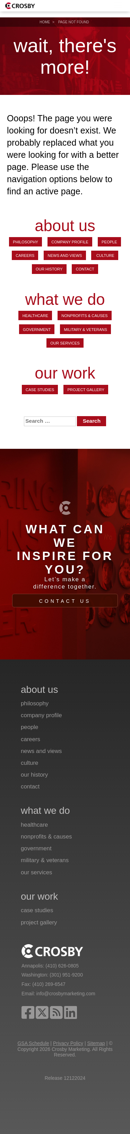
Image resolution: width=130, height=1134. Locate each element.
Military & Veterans (85, 329)
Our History (49, 269)
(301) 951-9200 (66, 975)
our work (65, 373)
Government (37, 329)
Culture (104, 255)
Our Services (64, 343)
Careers (25, 255)
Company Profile (69, 242)
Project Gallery (85, 390)
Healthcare (35, 316)
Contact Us (65, 601)
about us (65, 225)
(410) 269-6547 (49, 984)
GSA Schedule (33, 1043)
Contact (85, 269)
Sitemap (96, 1043)
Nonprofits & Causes (84, 316)
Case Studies (40, 390)
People (109, 242)
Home (45, 22)
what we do (65, 299)
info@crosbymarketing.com (65, 993)
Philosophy (25, 242)
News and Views (65, 255)
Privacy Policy (68, 1043)
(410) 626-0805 (62, 966)
